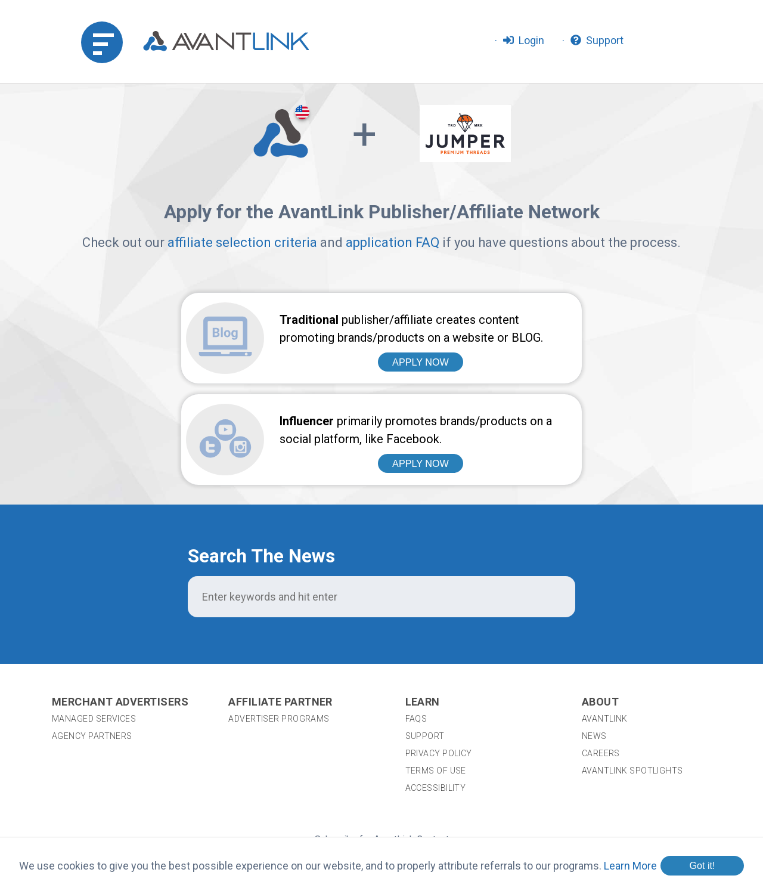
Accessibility (435, 700)
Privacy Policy (438, 665)
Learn (422, 614)
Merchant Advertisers (120, 614)
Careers (601, 665)
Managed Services (94, 631)
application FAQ (392, 242)
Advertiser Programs (279, 631)
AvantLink (605, 631)
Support (425, 648)
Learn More (630, 865)
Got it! (702, 865)
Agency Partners (92, 648)
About (600, 614)
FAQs (416, 631)
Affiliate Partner (280, 614)
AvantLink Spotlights (633, 683)
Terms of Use (435, 683)
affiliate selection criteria (242, 242)
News (594, 648)
